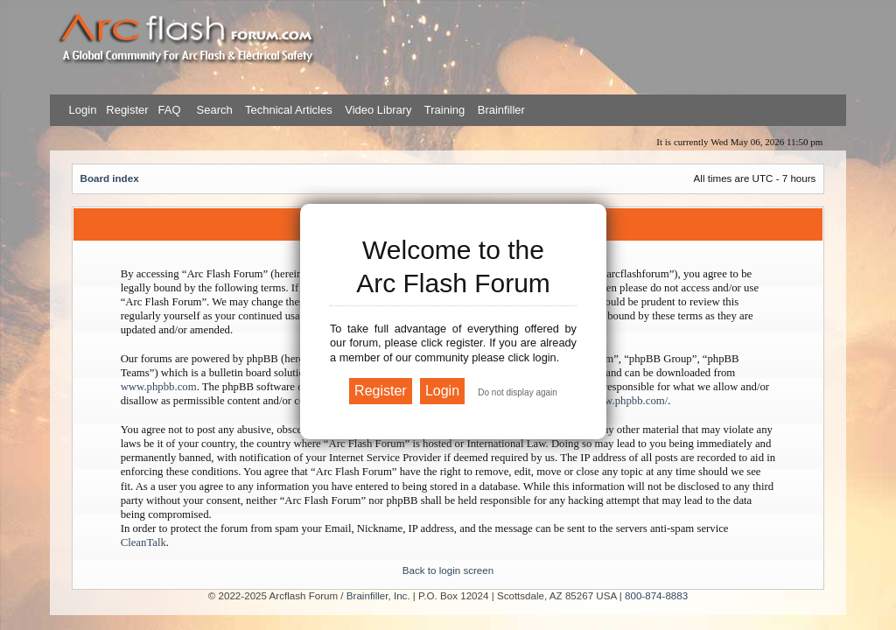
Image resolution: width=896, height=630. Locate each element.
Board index (109, 178)
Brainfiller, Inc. (378, 595)
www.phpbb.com (159, 387)
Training (444, 109)
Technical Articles (288, 109)
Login (83, 109)
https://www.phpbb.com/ (612, 401)
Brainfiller (501, 109)
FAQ (168, 109)
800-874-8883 (656, 595)
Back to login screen (448, 570)
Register (126, 109)
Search (213, 109)
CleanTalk (143, 542)
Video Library (378, 109)
